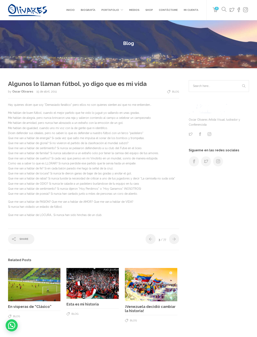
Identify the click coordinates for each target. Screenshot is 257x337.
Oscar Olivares (23, 91)
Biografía (88, 9)
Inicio (70, 9)
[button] (12, 325)
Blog (175, 91)
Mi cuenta (191, 9)
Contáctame (168, 9)
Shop (149, 9)
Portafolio (110, 9)
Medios (134, 9)
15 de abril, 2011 (46, 91)
